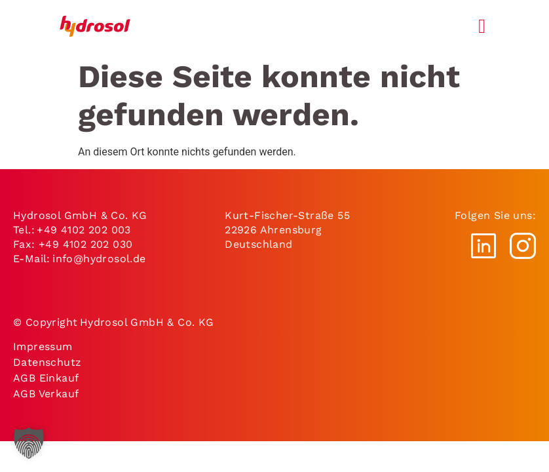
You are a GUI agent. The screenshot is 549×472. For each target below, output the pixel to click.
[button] (29, 443)
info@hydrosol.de (99, 258)
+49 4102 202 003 (83, 230)
